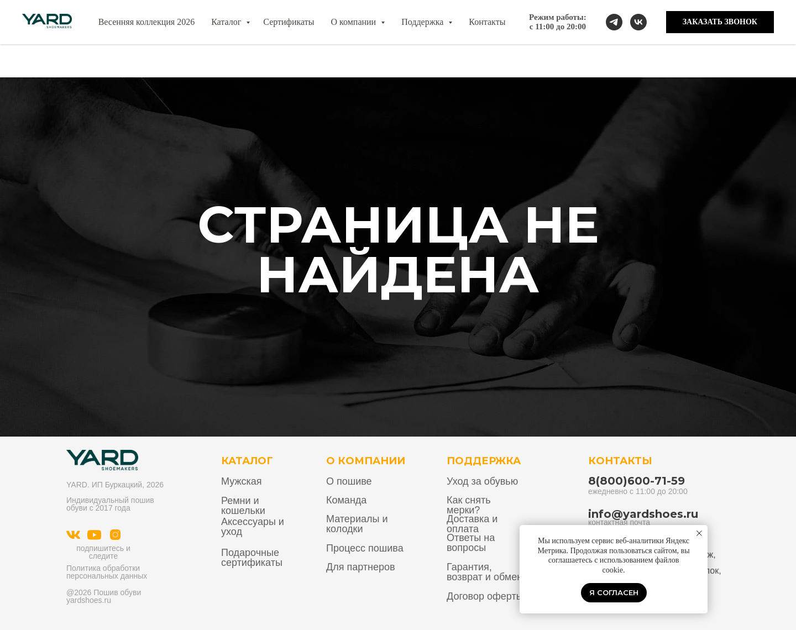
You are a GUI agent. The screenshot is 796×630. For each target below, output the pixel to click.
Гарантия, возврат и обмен (484, 571)
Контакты (487, 22)
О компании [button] (354, 22)
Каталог (227, 22)
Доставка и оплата (472, 523)
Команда (346, 500)
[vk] (638, 22)
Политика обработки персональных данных (106, 572)
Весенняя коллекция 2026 (146, 22)
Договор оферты (485, 596)
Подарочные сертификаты (251, 557)
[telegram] (614, 22)
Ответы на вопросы (471, 542)
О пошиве (349, 481)
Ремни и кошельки (243, 505)
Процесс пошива (365, 548)
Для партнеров (360, 567)
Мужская (241, 481)
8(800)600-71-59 (636, 480)
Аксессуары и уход (252, 526)
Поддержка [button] (423, 22)
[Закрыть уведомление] (699, 533)
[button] (720, 22)
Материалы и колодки (356, 523)
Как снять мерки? (469, 505)
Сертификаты (288, 22)
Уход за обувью (482, 481)
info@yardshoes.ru (643, 514)
